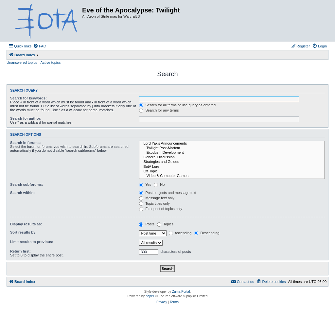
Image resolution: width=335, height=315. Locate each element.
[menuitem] (39, 46)
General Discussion (232, 157)
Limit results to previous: (31, 242)
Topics (165, 224)
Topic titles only (154, 203)
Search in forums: (25, 143)
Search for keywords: (28, 98)
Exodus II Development (232, 152)
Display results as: (26, 224)
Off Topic (232, 171)
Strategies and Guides (232, 162)
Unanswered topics (22, 62)
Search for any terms (159, 110)
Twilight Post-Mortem (232, 148)
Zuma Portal (181, 291)
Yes (145, 184)
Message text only (156, 198)
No (159, 184)
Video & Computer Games (232, 176)
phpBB (150, 296)
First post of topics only (160, 209)
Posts (146, 224)
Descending (206, 233)
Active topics (51, 62)
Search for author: (25, 118)
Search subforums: (26, 184)
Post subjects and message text (167, 193)
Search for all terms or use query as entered (177, 105)
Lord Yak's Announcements (232, 143)
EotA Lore (232, 167)
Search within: (22, 193)
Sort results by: (23, 232)
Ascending (180, 233)
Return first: (20, 251)
